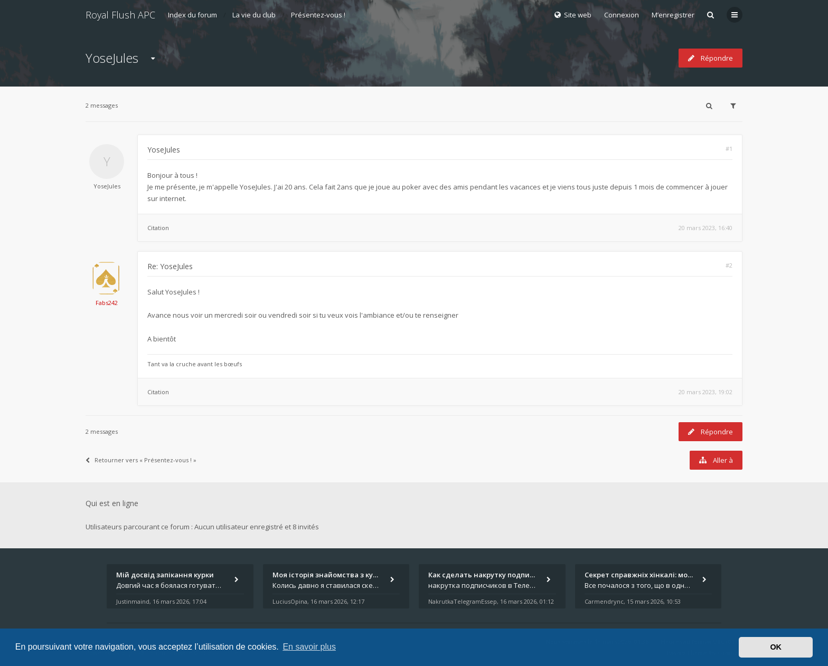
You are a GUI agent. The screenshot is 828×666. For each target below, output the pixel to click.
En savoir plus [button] (309, 646)
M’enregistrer (673, 15)
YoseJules (112, 57)
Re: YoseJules (170, 266)
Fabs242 (107, 303)
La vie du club (254, 15)
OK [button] (776, 647)
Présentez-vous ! (318, 15)
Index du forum (192, 15)
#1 (729, 149)
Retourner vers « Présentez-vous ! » (141, 460)
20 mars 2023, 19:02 (705, 392)
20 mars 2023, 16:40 (705, 228)
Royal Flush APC (120, 14)
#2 (729, 265)
